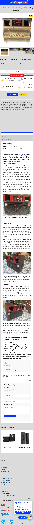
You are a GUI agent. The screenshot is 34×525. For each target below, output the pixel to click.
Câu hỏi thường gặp (6, 139)
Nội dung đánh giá (8, 404)
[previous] (1, 441)
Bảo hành (4, 136)
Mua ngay (23, 94)
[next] (32, 441)
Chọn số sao (7, 387)
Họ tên (6, 393)
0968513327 (8, 493)
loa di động (13, 239)
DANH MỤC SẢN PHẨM (8, 7)
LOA (26, 7)
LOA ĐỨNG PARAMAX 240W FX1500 (24, 448)
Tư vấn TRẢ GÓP (12, 94)
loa (22, 154)
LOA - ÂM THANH (19, 7)
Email (5, 398)
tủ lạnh (25, 352)
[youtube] (4, 505)
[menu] (2, 2)
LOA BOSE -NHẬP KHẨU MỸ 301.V (7, 448)
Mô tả (3, 133)
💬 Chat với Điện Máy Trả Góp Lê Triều (23, 512)
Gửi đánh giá (9, 416)
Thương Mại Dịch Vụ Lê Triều (13, 347)
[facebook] (2, 505)
